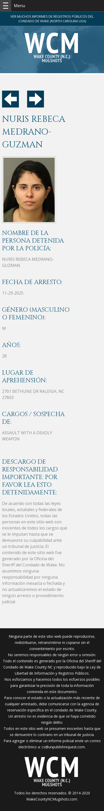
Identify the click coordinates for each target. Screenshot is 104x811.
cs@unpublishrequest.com (63, 746)
